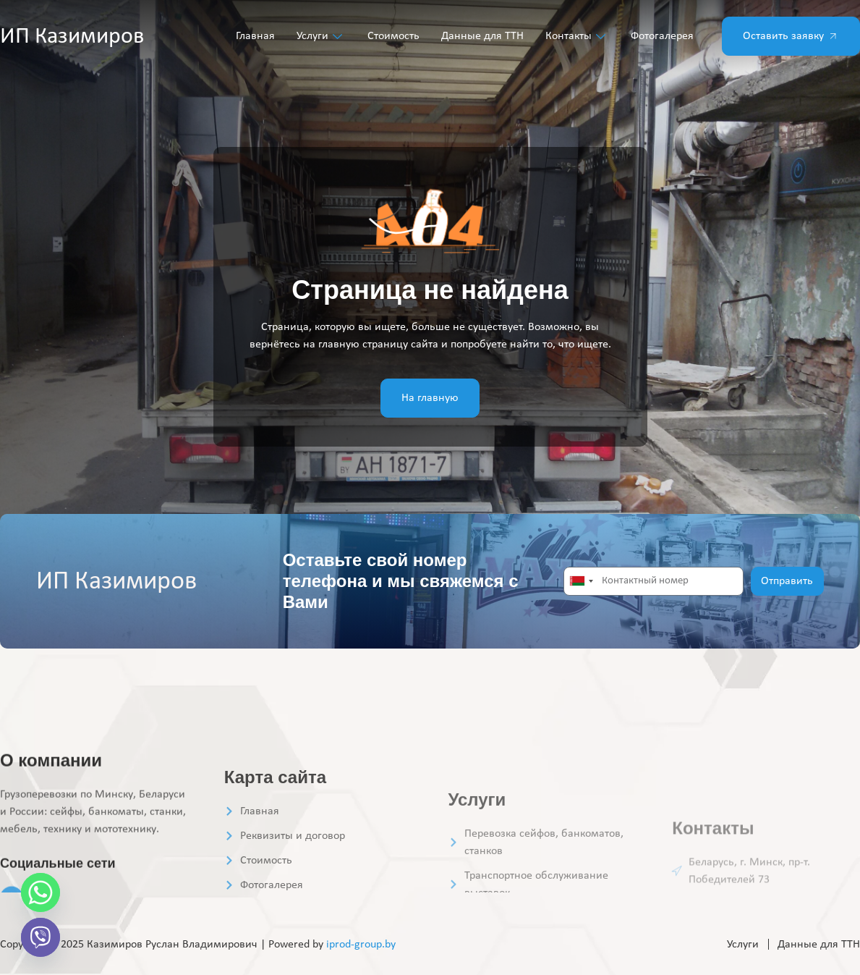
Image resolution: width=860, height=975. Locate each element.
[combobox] (580, 581)
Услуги (321, 36)
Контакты (577, 36)
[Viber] (40, 937)
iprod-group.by (361, 944)
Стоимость (393, 36)
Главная (255, 36)
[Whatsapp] (40, 892)
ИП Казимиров (72, 36)
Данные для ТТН (482, 36)
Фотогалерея (662, 36)
